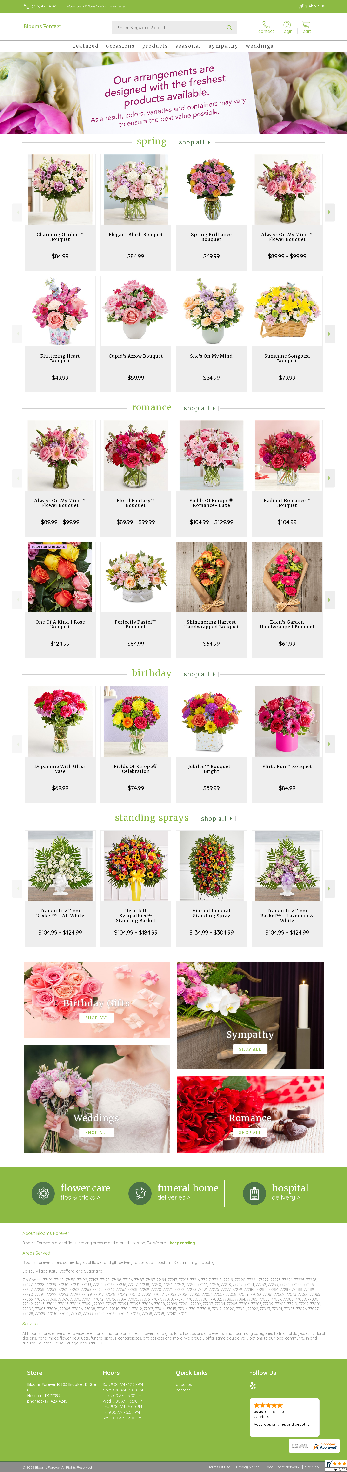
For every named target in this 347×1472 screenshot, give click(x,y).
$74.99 (136, 788)
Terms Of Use (219, 1467)
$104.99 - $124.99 (60, 932)
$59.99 (136, 377)
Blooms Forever (42, 26)
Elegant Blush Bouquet (136, 234)
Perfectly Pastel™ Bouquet (136, 624)
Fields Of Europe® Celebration (136, 769)
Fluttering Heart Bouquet (60, 358)
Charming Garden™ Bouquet (60, 237)
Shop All (192, 142)
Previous (17, 212)
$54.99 (211, 377)
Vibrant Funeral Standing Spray (211, 913)
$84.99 (60, 256)
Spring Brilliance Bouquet (211, 237)
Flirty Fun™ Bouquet (287, 766)
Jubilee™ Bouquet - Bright (211, 769)
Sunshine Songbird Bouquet (287, 358)
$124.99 (60, 643)
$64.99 (211, 643)
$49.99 (60, 377)
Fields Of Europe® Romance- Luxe (211, 503)
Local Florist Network (282, 1467)
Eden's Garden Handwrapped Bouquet (287, 624)
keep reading (182, 1243)
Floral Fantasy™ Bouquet (136, 503)
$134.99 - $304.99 (211, 932)
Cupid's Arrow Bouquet (136, 356)
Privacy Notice (247, 1467)
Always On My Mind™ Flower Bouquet (287, 237)
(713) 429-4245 (44, 6)
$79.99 (287, 377)
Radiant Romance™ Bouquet (287, 503)
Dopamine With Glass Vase (60, 769)
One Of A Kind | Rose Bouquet (60, 624)
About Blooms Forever (45, 1233)
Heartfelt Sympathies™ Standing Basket (136, 915)
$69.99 (211, 256)
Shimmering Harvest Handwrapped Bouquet (211, 624)
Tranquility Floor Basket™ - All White (60, 913)
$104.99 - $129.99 (211, 522)
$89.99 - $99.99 (287, 256)
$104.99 (287, 522)
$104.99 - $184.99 (136, 932)
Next (330, 212)
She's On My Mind (211, 356)
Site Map (312, 1467)
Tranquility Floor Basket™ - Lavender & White (287, 915)
